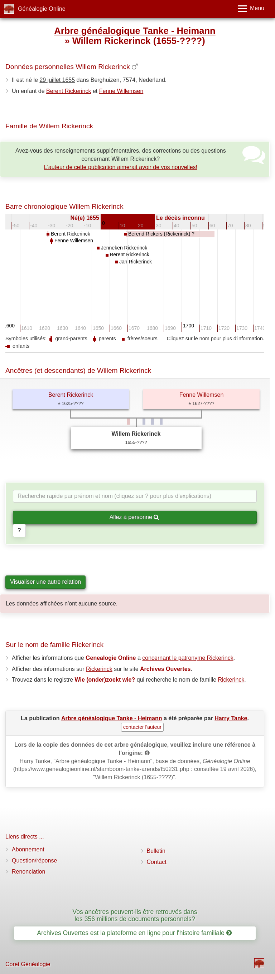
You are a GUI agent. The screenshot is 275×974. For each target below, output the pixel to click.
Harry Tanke (230, 718)
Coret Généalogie (27, 964)
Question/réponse (34, 860)
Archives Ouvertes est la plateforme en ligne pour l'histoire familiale (134, 932)
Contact (157, 862)
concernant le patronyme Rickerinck (187, 658)
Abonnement (28, 849)
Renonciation (28, 872)
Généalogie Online (42, 9)
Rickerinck (99, 669)
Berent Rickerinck (68, 91)
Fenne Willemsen (121, 91)
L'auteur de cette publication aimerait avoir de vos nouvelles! (120, 167)
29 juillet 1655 (57, 80)
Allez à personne (134, 517)
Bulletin (156, 851)
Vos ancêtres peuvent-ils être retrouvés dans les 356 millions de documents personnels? (134, 915)
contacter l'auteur (142, 727)
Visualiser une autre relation (45, 582)
